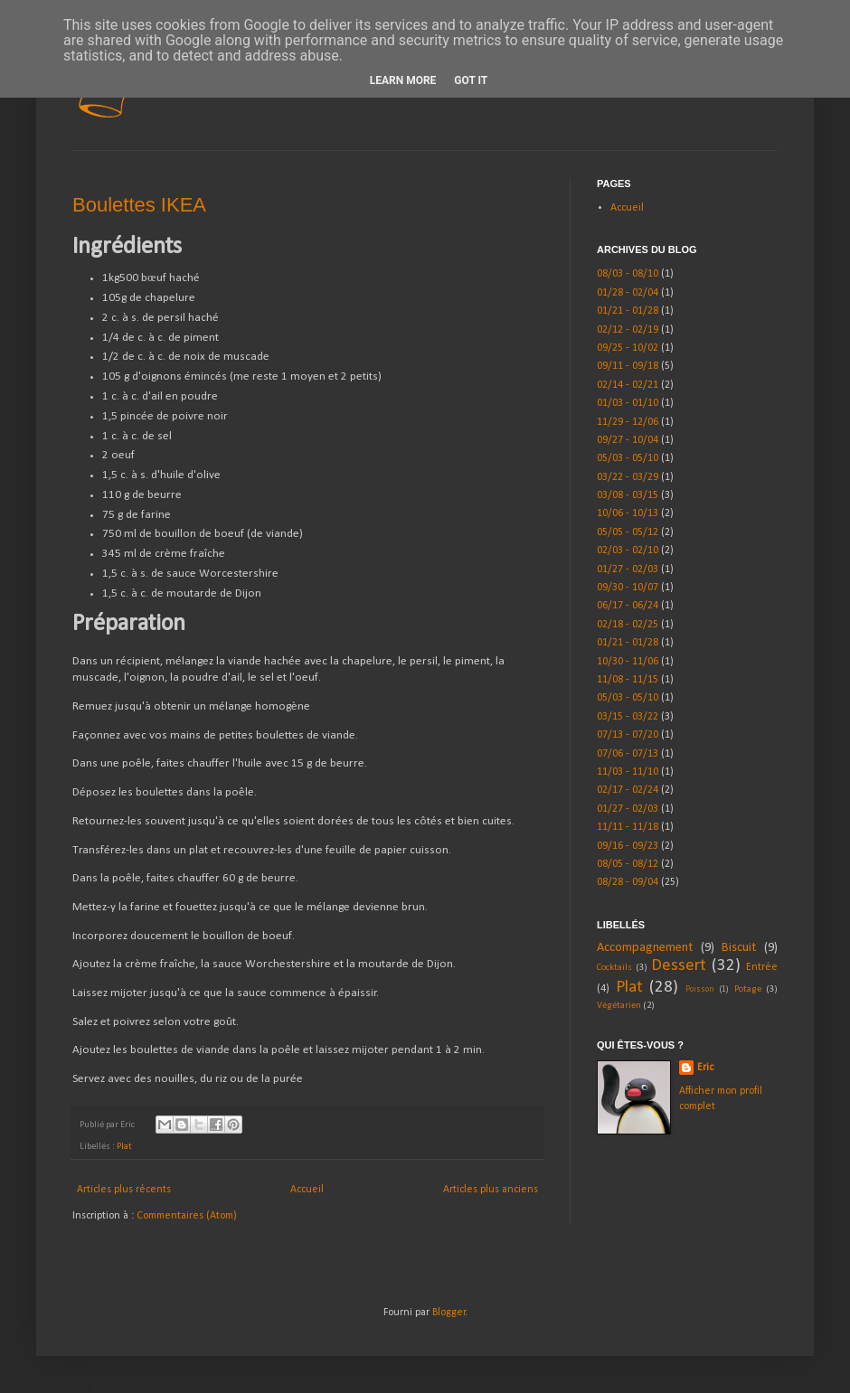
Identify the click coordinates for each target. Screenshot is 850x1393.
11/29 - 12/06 (627, 422)
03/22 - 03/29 (627, 477)
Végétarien (619, 1006)
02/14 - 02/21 (627, 385)
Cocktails (614, 968)
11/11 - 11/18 (627, 827)
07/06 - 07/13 (627, 753)
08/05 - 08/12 (627, 864)
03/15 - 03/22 (627, 716)
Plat (124, 1147)
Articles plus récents (124, 1189)
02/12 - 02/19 (627, 330)
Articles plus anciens (490, 1189)
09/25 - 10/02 (627, 348)
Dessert (678, 965)
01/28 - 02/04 (627, 292)
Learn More (403, 80)
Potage (747, 989)
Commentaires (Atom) (187, 1215)
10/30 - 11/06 (627, 661)
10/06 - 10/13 (627, 513)
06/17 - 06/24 (627, 605)
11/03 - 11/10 (627, 772)
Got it (470, 80)
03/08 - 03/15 (627, 495)
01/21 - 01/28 (627, 311)
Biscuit (739, 948)
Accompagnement (645, 948)
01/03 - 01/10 (627, 403)
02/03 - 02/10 (627, 550)
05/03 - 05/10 (627, 458)
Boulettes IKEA (139, 204)
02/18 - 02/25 (627, 624)
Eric (705, 1067)
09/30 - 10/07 (627, 587)
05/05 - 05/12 (627, 532)
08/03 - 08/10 (627, 273)
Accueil (307, 1189)
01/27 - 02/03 (627, 569)
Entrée (762, 967)
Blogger (449, 1312)
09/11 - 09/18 (627, 366)
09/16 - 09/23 (627, 846)
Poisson (699, 989)
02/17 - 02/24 (627, 790)
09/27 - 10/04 (627, 440)
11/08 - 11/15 (627, 679)
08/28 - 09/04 (627, 882)
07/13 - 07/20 (627, 734)
